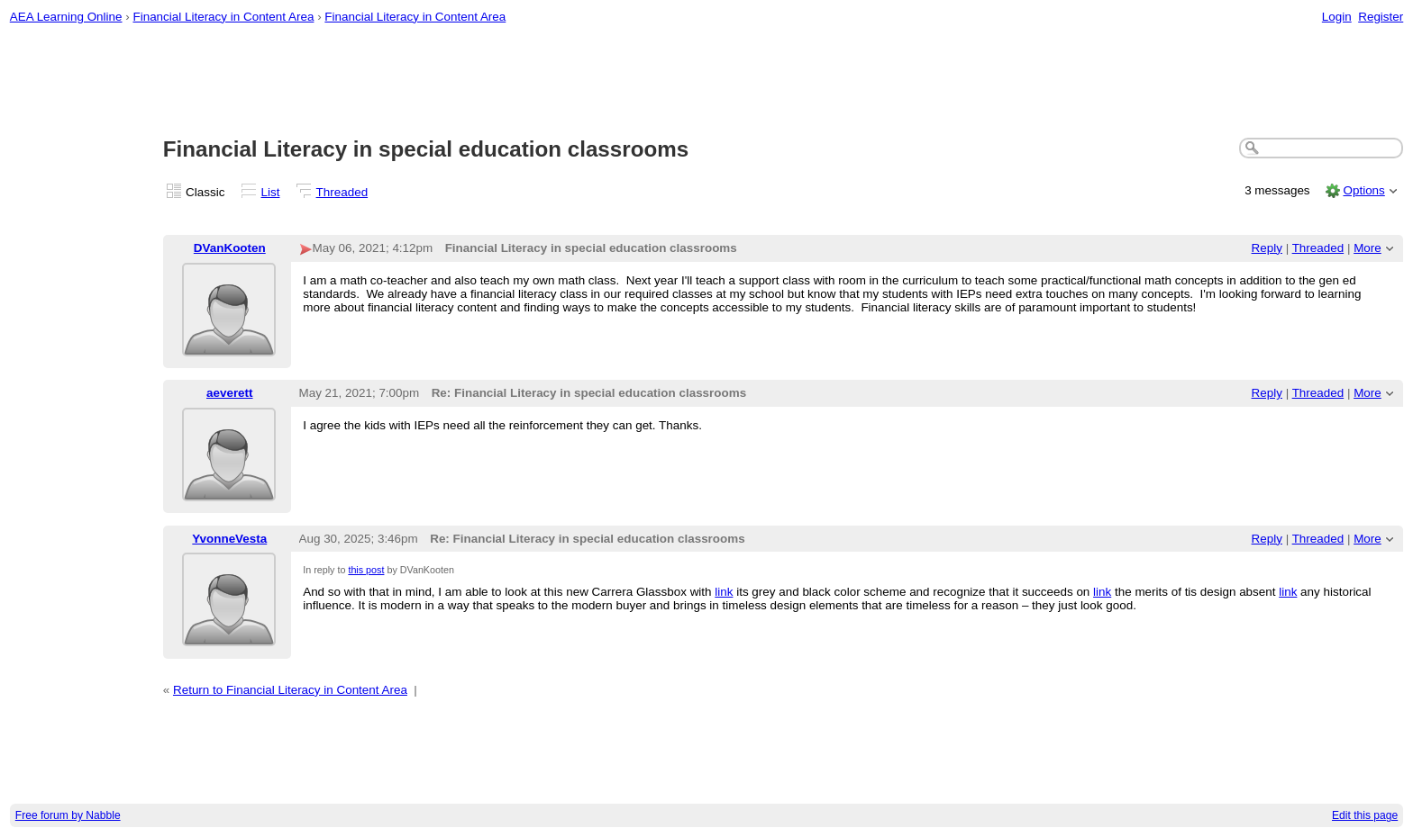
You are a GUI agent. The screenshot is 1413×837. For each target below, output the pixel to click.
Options (1363, 190)
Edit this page (1365, 815)
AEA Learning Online (66, 16)
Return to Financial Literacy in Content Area (290, 690)
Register (1380, 16)
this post (366, 569)
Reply (1267, 248)
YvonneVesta (229, 538)
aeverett (229, 393)
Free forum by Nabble (68, 815)
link (724, 591)
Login (1337, 16)
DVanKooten (230, 248)
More (1367, 248)
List (270, 192)
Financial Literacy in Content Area (223, 16)
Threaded (342, 192)
